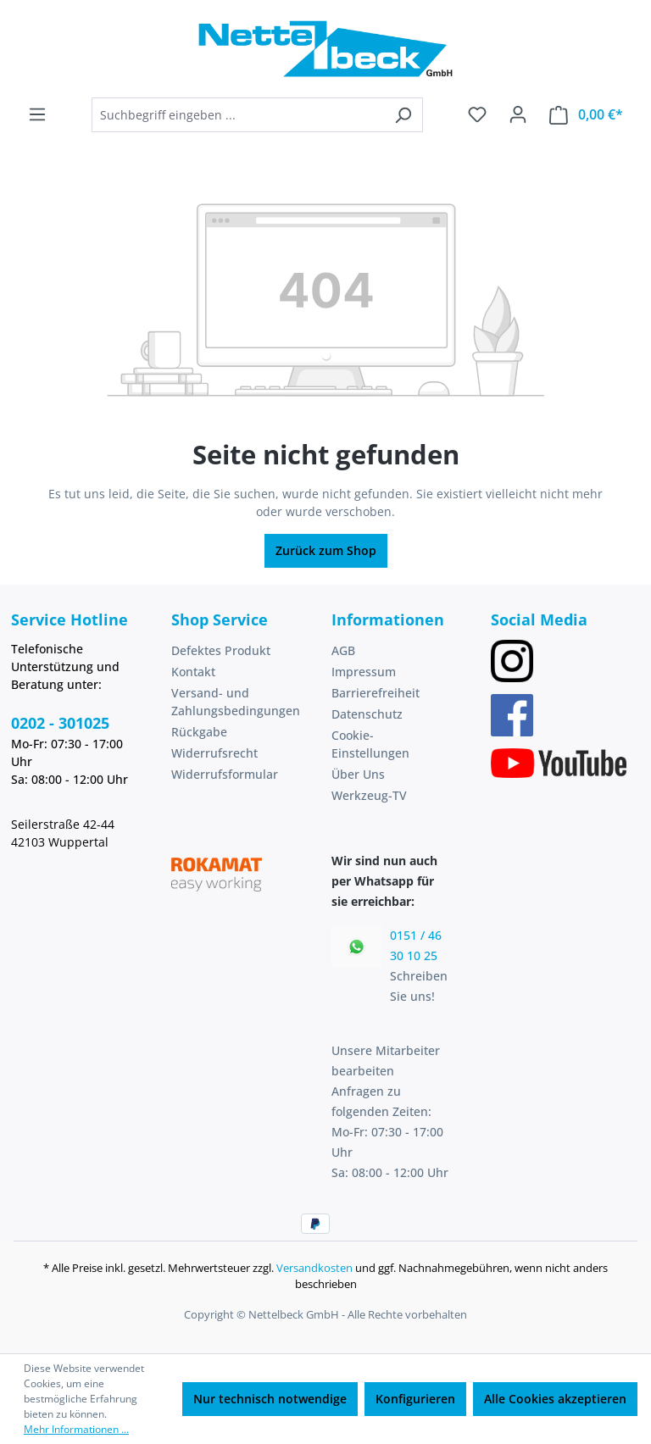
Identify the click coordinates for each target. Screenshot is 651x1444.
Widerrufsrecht (214, 753)
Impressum (363, 672)
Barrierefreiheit (375, 693)
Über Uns (358, 774)
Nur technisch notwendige (270, 1399)
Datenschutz (367, 714)
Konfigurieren (415, 1399)
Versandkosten (314, 1267)
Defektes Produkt (220, 650)
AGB (343, 650)
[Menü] (37, 114)
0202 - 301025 (60, 723)
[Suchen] (403, 114)
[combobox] (238, 114)
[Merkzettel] (477, 114)
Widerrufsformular (224, 774)
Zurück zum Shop (325, 550)
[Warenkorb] (586, 114)
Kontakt (193, 672)
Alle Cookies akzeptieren (555, 1399)
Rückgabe (199, 732)
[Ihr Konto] (518, 114)
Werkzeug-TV (369, 795)
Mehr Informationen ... (76, 1429)
